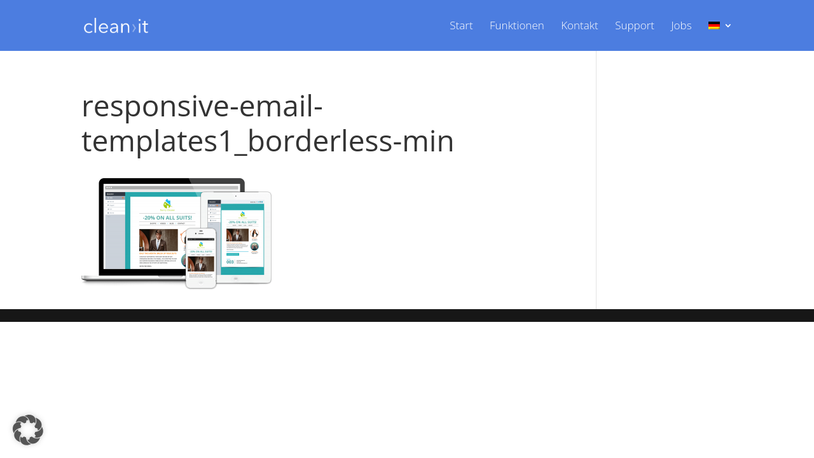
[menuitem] (720, 36)
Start (461, 26)
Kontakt (579, 26)
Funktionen (517, 26)
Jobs (681, 26)
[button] (28, 430)
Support (634, 26)
